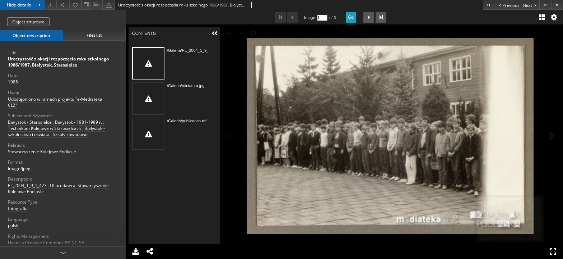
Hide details (24, 5)
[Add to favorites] (75, 5)
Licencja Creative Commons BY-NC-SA (46, 243)
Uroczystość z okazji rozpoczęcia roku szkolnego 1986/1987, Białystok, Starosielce (58, 62)
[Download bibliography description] (96, 5)
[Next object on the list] (530, 5)
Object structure (28, 22)
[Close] (557, 5)
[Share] (63, 5)
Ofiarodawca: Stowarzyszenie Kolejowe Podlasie (58, 188)
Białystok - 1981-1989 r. (78, 122)
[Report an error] (109, 5)
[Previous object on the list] (508, 5)
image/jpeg (19, 168)
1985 (13, 82)
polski (13, 225)
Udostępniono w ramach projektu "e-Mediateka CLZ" (55, 102)
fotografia (18, 208)
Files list (94, 35)
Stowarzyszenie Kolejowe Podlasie (42, 152)
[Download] (51, 5)
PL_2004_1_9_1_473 (27, 185)
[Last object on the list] (545, 5)
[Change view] (86, 5)
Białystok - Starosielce (30, 122)
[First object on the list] (489, 5)
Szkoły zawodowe (70, 134)
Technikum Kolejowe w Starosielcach (44, 128)
